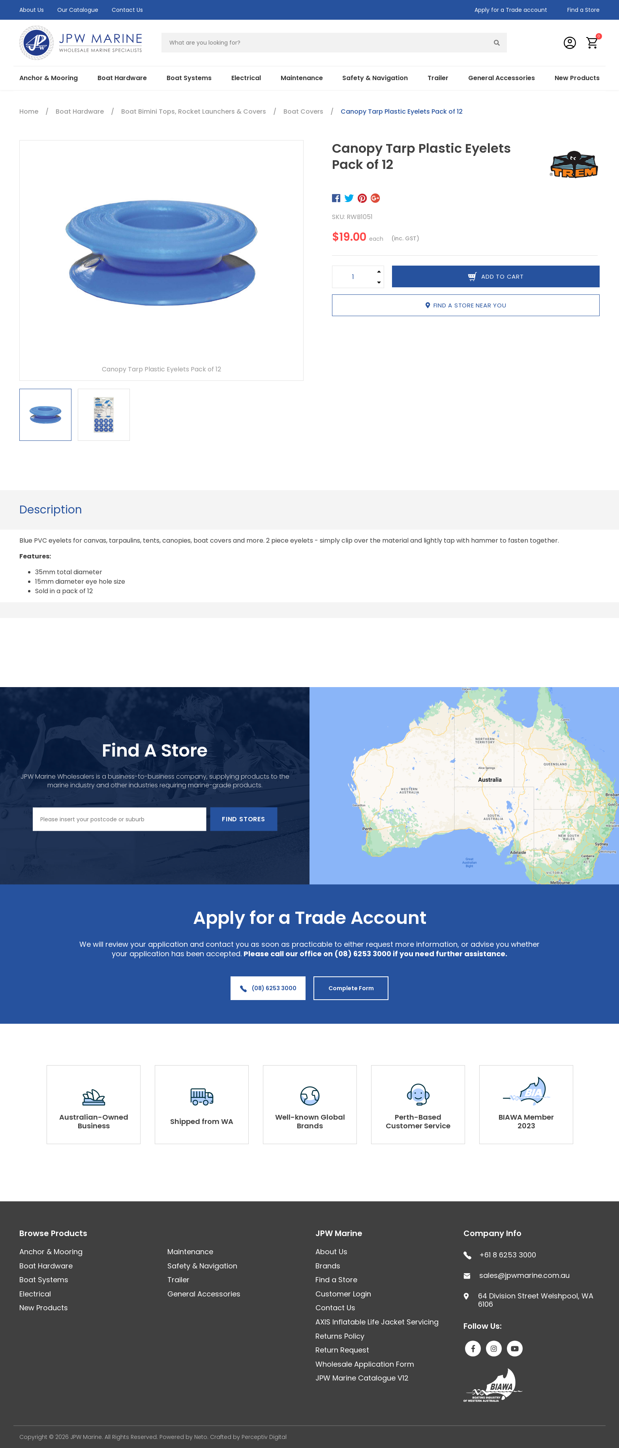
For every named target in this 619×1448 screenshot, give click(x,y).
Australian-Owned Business (93, 1121)
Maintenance (302, 77)
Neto (200, 1437)
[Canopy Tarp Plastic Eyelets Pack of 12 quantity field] (353, 277)
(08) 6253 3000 (268, 988)
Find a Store (583, 10)
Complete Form (351, 988)
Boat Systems (189, 77)
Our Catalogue (77, 10)
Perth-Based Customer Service (418, 1121)
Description (50, 509)
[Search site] (497, 42)
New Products (577, 77)
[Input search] (324, 42)
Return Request (342, 1350)
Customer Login (343, 1294)
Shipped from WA (201, 1121)
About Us (31, 10)
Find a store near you (466, 305)
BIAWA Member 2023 (526, 1121)
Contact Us (127, 10)
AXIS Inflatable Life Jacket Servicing (377, 1322)
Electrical (246, 77)
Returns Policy (339, 1336)
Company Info (492, 1233)
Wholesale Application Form (364, 1364)
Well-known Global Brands (310, 1121)
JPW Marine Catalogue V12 (362, 1378)
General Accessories (501, 77)
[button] (592, 43)
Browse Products (53, 1233)
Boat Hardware (122, 77)
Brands (327, 1266)
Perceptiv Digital (264, 1437)
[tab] (51, 510)
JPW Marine (338, 1233)
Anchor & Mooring (48, 77)
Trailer (438, 77)
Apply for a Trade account (511, 10)
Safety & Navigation (375, 77)
